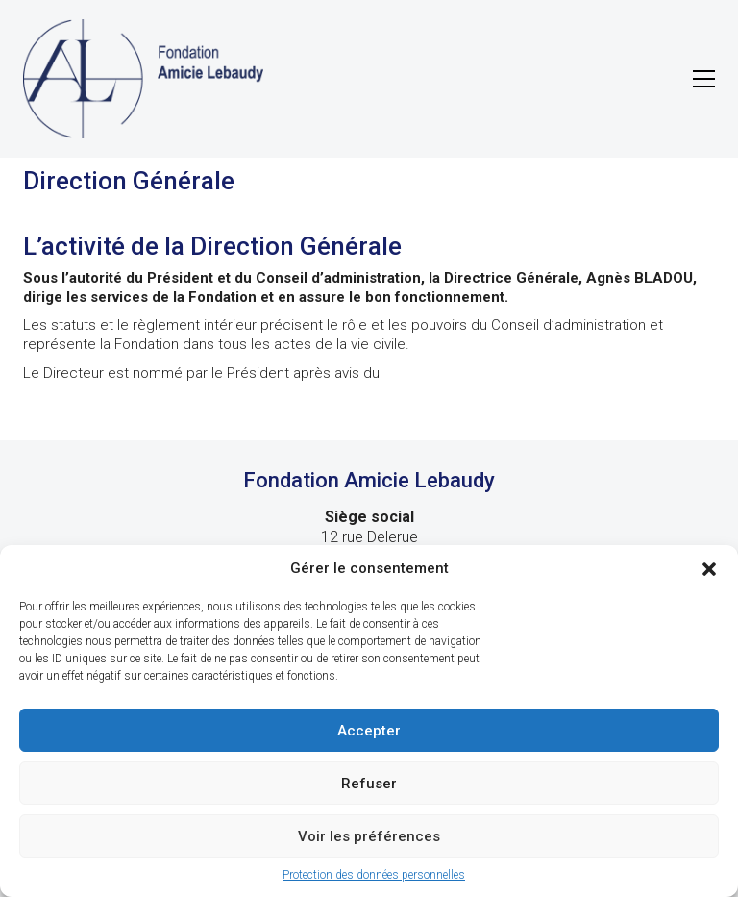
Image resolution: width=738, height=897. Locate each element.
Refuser (369, 783)
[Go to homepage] (143, 78)
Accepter (369, 730)
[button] (709, 569)
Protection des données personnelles (374, 875)
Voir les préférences (369, 836)
